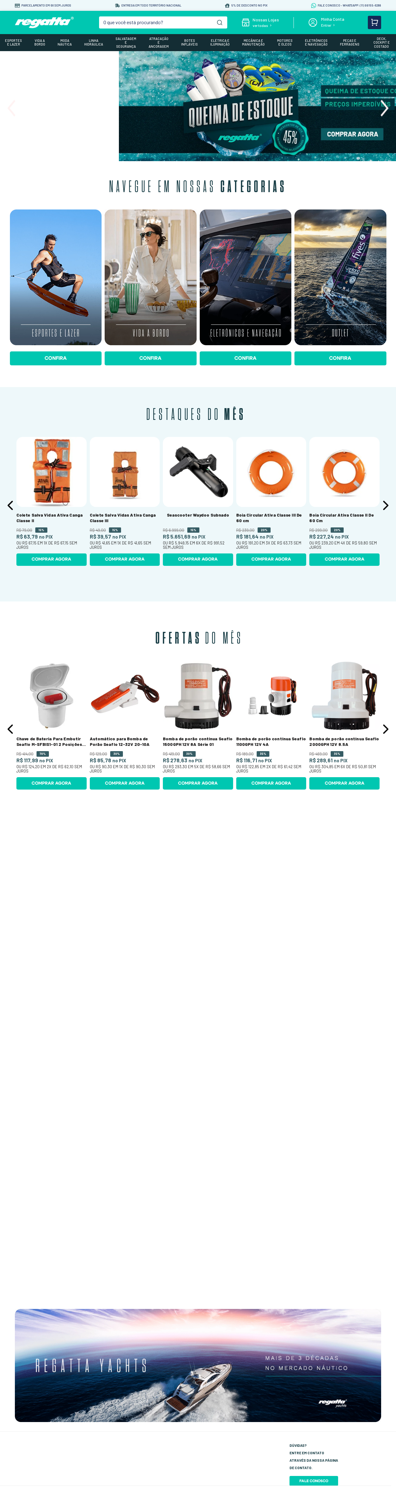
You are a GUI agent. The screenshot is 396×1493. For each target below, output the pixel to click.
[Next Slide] (384, 108)
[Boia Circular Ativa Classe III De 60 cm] (271, 501)
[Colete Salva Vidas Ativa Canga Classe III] (125, 501)
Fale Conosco (313, 1481)
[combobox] (163, 22)
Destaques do (196, 415)
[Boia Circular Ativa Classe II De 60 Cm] (344, 501)
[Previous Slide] (11, 108)
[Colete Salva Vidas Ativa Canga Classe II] (51, 501)
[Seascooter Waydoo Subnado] (198, 501)
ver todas (260, 25)
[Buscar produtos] (219, 22)
